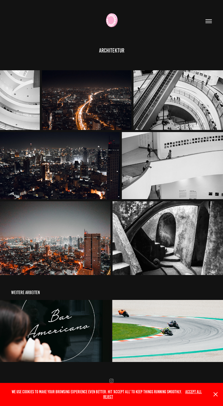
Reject (108, 397)
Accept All (193, 392)
